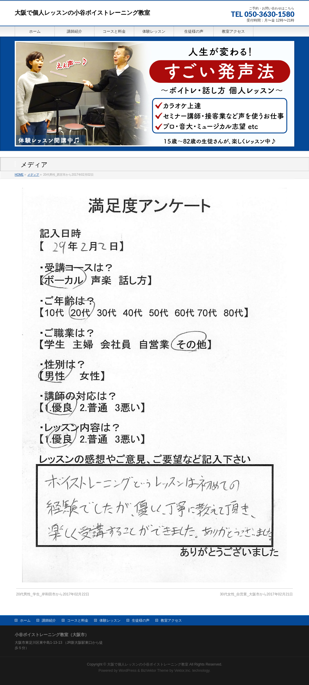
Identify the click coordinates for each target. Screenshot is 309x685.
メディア (33, 174)
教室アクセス (171, 620)
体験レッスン (110, 620)
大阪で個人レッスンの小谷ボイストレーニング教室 (82, 12)
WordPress (128, 670)
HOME (19, 174)
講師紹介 (49, 620)
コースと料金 (77, 620)
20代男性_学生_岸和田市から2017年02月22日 (52, 594)
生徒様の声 (140, 620)
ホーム (25, 620)
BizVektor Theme (155, 670)
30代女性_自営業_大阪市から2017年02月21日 (256, 594)
